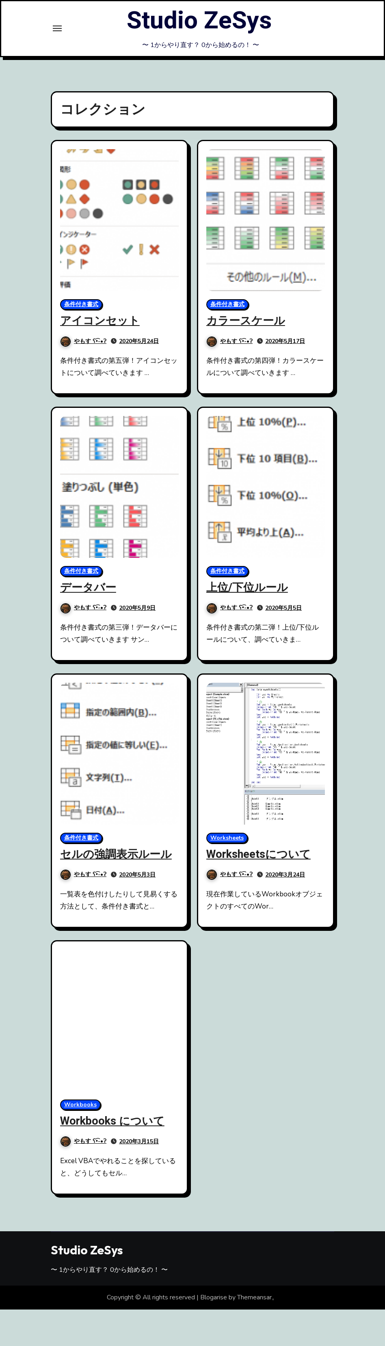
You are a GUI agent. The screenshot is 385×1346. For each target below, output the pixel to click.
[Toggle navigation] (57, 28)
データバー (88, 588)
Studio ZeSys (199, 21)
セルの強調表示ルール (116, 854)
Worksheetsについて (258, 854)
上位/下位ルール (247, 588)
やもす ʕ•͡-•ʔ (83, 341)
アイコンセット (100, 321)
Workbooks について (112, 1121)
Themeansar (254, 1297)
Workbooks (80, 1104)
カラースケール (245, 321)
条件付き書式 (81, 304)
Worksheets (227, 838)
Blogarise (213, 1297)
